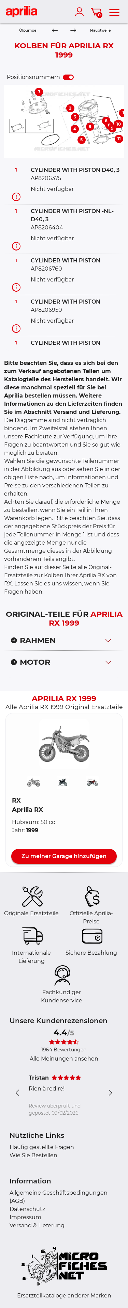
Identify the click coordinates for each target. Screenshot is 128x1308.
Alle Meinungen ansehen (64, 1058)
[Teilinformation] (16, 196)
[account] (81, 11)
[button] (64, 744)
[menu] (114, 11)
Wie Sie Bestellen (33, 1155)
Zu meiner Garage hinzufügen (64, 856)
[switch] (68, 77)
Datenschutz (27, 1209)
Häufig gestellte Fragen (42, 1147)
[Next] (73, 31)
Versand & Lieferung (37, 1225)
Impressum (25, 1217)
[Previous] (55, 31)
